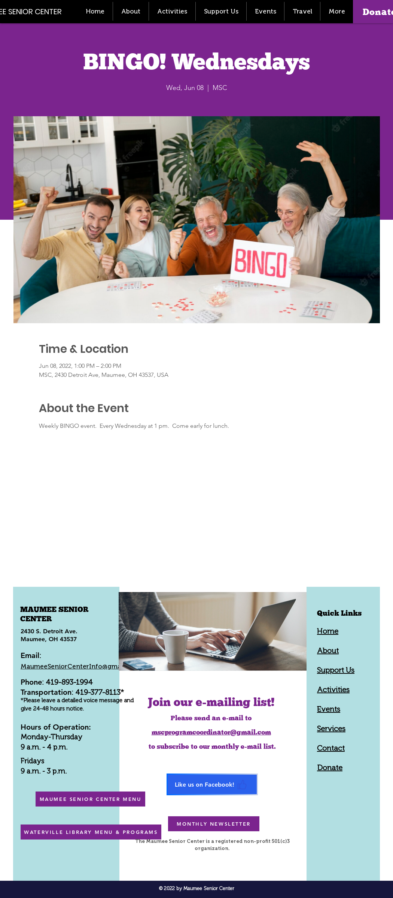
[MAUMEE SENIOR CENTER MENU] (90, 799)
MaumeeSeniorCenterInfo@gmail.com (80, 666)
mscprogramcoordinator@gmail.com (211, 732)
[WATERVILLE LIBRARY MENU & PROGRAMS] (91, 832)
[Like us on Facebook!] (212, 784)
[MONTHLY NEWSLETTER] (213, 823)
